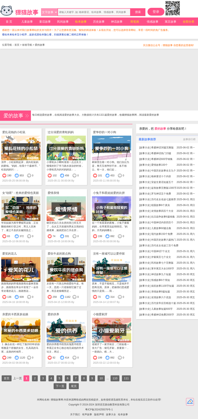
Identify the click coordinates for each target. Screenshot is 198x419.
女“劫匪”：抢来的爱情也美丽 (20, 192)
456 (67, 175)
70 (99, 297)
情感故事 (152, 21)
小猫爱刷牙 (100, 314)
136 (9, 297)
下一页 (60, 386)
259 (55, 297)
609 (22, 297)
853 (22, 175)
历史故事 (99, 21)
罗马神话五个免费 (161, 193)
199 (100, 236)
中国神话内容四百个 (162, 222)
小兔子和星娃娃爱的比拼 (109, 192)
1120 (22, 357)
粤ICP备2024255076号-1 (99, 409)
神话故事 (117, 21)
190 (9, 175)
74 (54, 236)
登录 (156, 11)
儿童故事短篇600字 (162, 308)
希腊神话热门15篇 (161, 153)
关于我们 (75, 414)
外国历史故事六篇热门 (163, 239)
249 (9, 357)
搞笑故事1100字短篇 (162, 285)
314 (112, 297)
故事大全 (145, 147)
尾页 (74, 386)
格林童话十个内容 (161, 176)
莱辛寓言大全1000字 (162, 268)
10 (101, 378)
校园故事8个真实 (160, 205)
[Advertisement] (99, 79)
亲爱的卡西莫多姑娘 (15, 314)
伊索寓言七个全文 (161, 257)
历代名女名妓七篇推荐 (163, 199)
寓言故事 (170, 21)
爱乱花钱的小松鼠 (13, 132)
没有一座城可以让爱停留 (109, 253)
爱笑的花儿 (9, 253)
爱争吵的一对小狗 (104, 132)
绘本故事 (81, 21)
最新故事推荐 (147, 139)
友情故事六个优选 (161, 297)
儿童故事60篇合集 (161, 228)
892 (112, 236)
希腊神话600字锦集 (162, 159)
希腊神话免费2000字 (162, 314)
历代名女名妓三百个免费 (164, 245)
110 (115, 378)
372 (22, 236)
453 (112, 175)
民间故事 (63, 21)
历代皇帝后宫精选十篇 (163, 303)
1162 (68, 297)
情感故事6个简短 (160, 280)
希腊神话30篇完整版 (162, 147)
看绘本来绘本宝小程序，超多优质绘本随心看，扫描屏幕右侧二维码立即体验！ (45, 34)
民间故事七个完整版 (162, 262)
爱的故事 (40, 44)
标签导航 (27, 44)
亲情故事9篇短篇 (160, 291)
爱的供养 (53, 314)
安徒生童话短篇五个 (162, 182)
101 (100, 175)
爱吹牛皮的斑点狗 (59, 253)
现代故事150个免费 (162, 234)
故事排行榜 (189, 139)
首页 (16, 44)
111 (126, 378)
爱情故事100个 (159, 164)
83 (8, 236)
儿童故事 (27, 21)
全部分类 (188, 21)
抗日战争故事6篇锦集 (163, 216)
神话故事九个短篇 (161, 274)
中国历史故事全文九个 (163, 170)
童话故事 (45, 21)
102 (55, 175)
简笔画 (134, 21)
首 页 (9, 21)
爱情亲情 (53, 192)
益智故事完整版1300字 (164, 187)
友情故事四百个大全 (162, 211)
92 (54, 357)
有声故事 (87, 414)
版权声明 (99, 414)
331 (67, 236)
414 (67, 357)
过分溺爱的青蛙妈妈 (61, 132)
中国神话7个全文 (160, 251)
